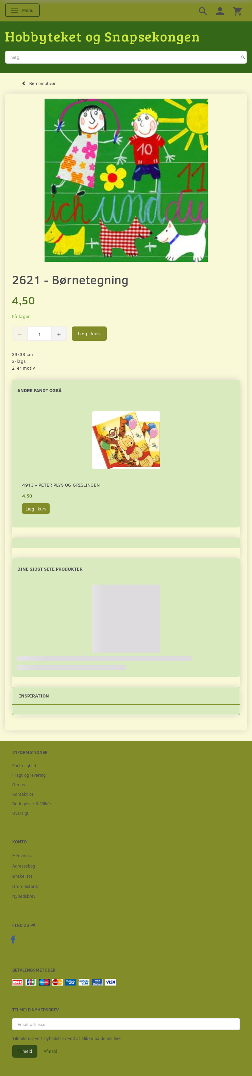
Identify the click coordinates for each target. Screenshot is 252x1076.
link (117, 1038)
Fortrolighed (24, 765)
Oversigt (20, 813)
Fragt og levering (29, 775)
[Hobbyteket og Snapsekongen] (102, 36)
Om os (18, 784)
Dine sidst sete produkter (50, 569)
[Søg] (243, 57)
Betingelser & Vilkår (31, 803)
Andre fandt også (39, 390)
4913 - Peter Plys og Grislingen (61, 485)
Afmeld (50, 1051)
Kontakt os (23, 794)
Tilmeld (25, 1051)
